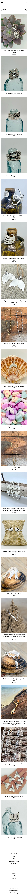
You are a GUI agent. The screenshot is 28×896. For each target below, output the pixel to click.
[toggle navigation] (2, 2)
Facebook (14, 873)
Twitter (14, 876)
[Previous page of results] (5, 842)
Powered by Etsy (14, 893)
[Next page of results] (23, 842)
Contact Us (14, 863)
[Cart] (26, 2)
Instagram (14, 878)
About (14, 859)
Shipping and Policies (14, 861)
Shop (14, 856)
